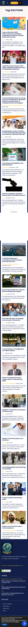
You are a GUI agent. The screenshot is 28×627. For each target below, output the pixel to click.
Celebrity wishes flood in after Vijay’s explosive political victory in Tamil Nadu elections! (13, 67)
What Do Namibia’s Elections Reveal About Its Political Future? (13, 194)
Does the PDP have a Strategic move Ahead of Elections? (13, 319)
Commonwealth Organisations (10, 264)
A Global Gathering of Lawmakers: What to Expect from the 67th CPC (12, 259)
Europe (4, 39)
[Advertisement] (14, 227)
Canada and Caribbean (8, 383)
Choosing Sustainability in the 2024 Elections (12, 164)
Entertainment (6, 71)
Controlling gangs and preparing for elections (14, 468)
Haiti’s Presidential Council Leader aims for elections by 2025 (12, 379)
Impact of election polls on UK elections (12, 439)
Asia (3, 137)
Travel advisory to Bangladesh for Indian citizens (13, 350)
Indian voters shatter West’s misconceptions (12, 527)
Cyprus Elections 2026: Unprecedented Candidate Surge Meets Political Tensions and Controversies (13, 34)
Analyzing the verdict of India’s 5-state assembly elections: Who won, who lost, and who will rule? (14, 132)
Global (4, 294)
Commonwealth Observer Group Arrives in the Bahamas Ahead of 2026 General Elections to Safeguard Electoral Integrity (13, 100)
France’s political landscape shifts (12, 498)
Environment (5, 167)
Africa (3, 198)
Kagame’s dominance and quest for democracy (14, 410)
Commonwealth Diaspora (9, 530)
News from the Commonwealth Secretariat (13, 105)
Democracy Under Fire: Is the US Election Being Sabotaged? (13, 290)
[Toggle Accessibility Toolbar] (24, 623)
